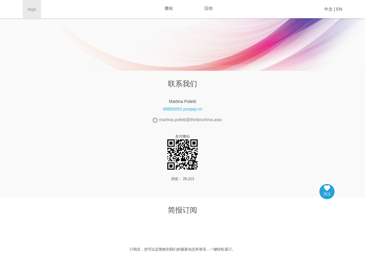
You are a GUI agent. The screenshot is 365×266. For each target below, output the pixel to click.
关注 (327, 190)
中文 (328, 9)
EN (339, 9)
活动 (208, 8)
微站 (169, 8)
